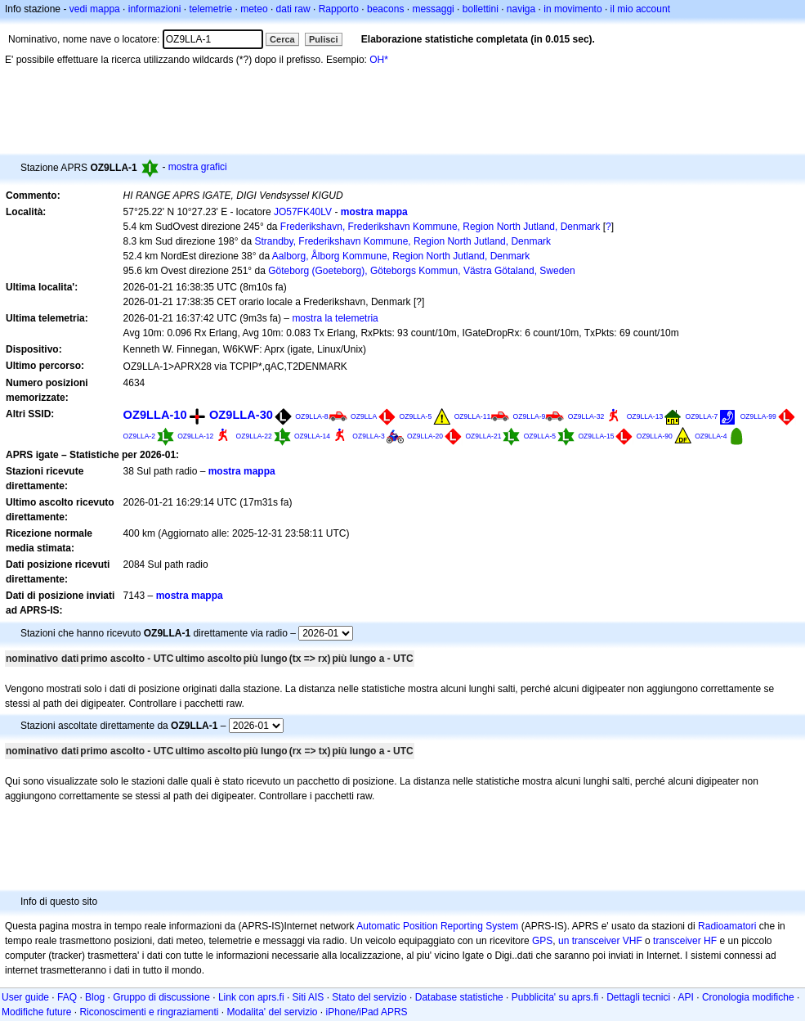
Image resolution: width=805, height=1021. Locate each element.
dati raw (293, 9)
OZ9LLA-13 (645, 416)
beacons (385, 9)
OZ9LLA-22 (254, 436)
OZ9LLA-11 (472, 416)
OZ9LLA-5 (416, 416)
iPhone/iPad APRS (367, 1012)
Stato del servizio (369, 997)
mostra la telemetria (335, 318)
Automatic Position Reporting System (437, 926)
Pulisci (323, 39)
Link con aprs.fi (251, 997)
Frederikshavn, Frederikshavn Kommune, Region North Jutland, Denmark (440, 226)
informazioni (154, 9)
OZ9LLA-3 (368, 436)
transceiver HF (685, 941)
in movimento (572, 9)
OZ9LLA (364, 416)
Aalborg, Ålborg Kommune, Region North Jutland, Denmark (401, 256)
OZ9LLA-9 (529, 416)
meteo (253, 9)
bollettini (481, 9)
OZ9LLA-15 (596, 436)
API (686, 997)
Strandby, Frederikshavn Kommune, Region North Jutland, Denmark (403, 241)
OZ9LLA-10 (155, 414)
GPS (542, 941)
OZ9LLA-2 (139, 436)
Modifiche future (36, 1012)
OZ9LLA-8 (311, 416)
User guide (25, 997)
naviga (521, 9)
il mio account (640, 9)
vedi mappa (94, 9)
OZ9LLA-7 (702, 416)
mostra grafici (197, 167)
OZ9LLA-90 (655, 436)
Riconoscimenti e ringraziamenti (148, 1012)
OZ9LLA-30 (241, 414)
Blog (95, 997)
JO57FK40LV (303, 212)
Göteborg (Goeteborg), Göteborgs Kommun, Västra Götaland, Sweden (421, 271)
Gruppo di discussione (161, 997)
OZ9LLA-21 (483, 436)
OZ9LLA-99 (758, 416)
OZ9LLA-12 (195, 436)
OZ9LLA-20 (425, 436)
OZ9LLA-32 (586, 416)
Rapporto (339, 9)
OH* (378, 59)
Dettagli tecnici (638, 997)
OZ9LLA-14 (312, 436)
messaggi (433, 9)
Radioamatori (727, 926)
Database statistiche (459, 997)
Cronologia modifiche (748, 997)
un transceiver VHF (600, 941)
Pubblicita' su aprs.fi (555, 997)
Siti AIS (308, 997)
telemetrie (211, 9)
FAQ (67, 997)
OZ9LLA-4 (711, 436)
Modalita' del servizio (272, 1012)
